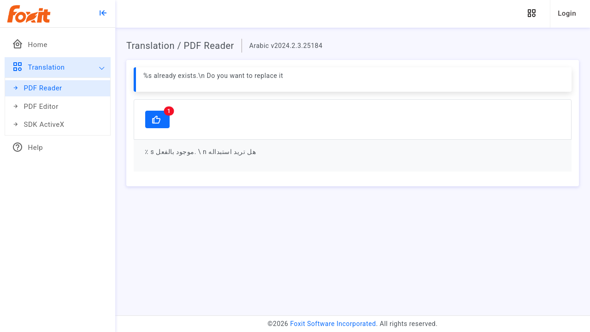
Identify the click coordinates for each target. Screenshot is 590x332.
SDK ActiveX (38, 124)
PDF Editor (35, 106)
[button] (531, 13)
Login (567, 13)
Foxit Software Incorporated (333, 323)
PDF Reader (37, 88)
